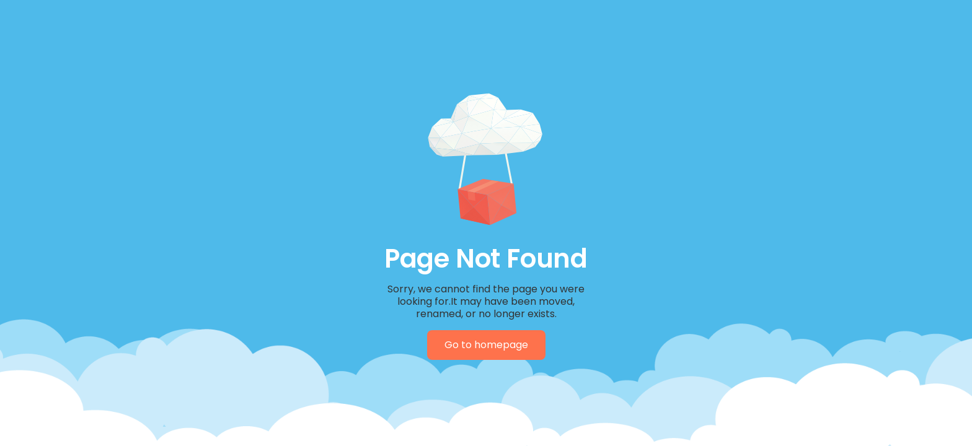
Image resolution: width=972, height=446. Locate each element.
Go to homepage (486, 345)
